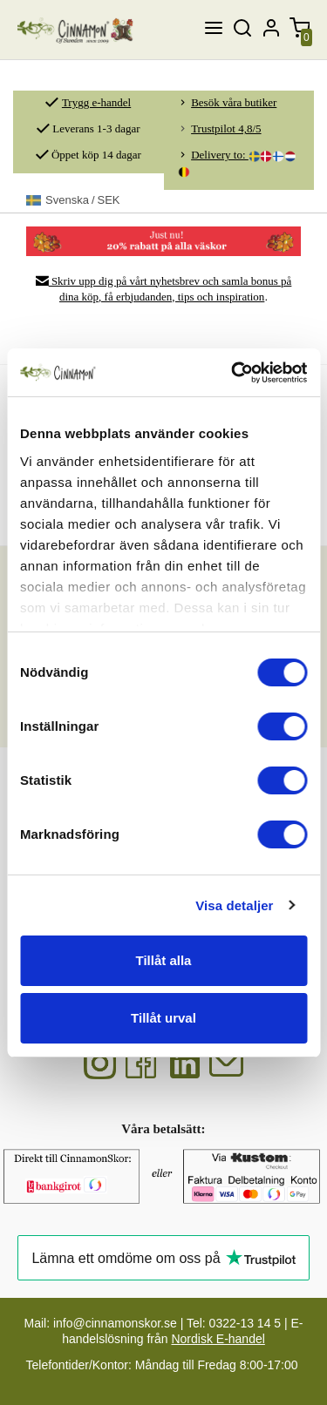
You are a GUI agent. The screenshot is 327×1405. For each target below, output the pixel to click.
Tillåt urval (163, 1017)
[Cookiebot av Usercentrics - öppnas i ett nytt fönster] (233, 372)
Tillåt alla (164, 960)
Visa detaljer (234, 905)
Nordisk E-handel (217, 1339)
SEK (73, 200)
